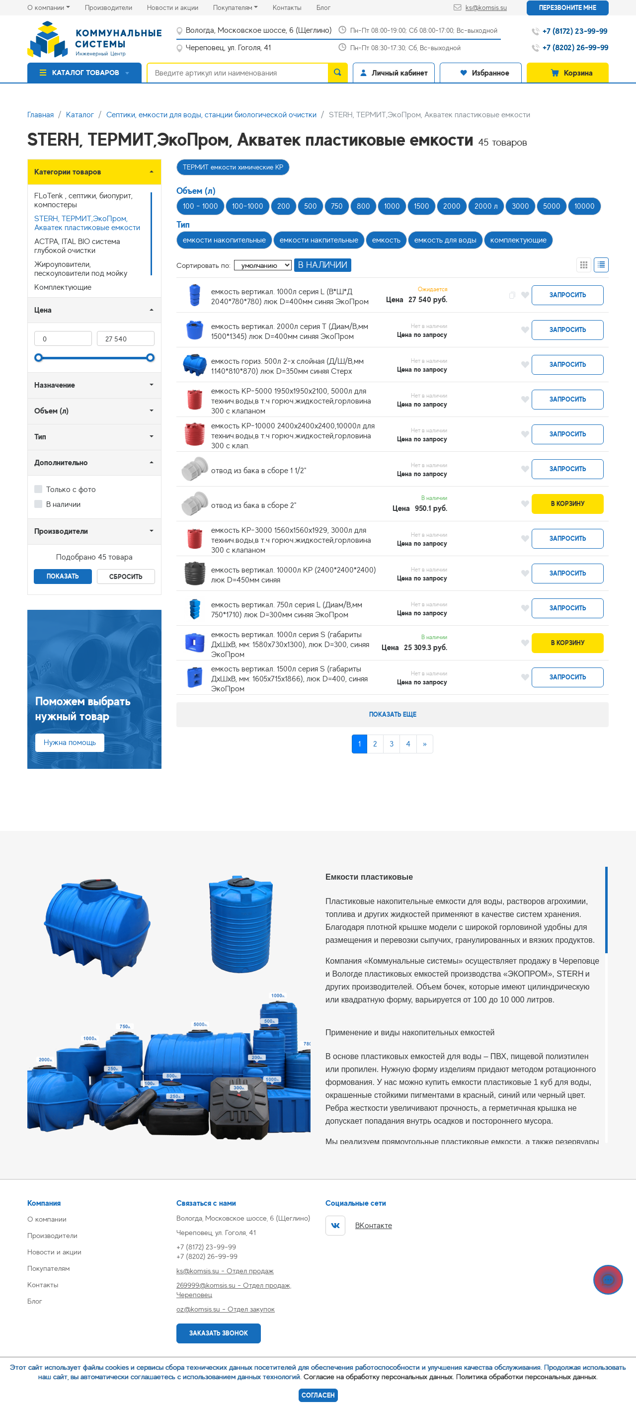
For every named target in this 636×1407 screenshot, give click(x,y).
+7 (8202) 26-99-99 (207, 1256)
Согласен (318, 1395)
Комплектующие (62, 287)
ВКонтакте (358, 1226)
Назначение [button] (54, 385)
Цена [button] (43, 310)
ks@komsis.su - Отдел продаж (225, 1270)
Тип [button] (40, 436)
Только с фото (71, 489)
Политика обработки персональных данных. (527, 1376)
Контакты (295, 6)
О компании (45, 7)
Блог (331, 6)
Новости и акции (180, 6)
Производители (116, 6)
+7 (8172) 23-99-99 (206, 1246)
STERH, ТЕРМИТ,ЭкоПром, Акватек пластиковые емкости (87, 223)
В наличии (63, 504)
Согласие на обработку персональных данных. (379, 1376)
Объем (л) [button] (51, 410)
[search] (338, 73)
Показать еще (392, 714)
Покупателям (232, 7)
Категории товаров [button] (67, 171)
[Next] (424, 744)
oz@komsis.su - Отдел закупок (225, 1309)
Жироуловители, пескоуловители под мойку (80, 269)
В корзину (568, 503)
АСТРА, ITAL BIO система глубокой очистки (77, 246)
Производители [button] (61, 531)
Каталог (80, 114)
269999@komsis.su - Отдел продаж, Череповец (233, 1290)
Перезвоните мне (567, 7)
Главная (40, 114)
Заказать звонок (218, 1333)
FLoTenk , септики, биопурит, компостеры (83, 200)
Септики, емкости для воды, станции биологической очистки (211, 114)
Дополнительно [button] (61, 462)
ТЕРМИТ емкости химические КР (233, 167)
